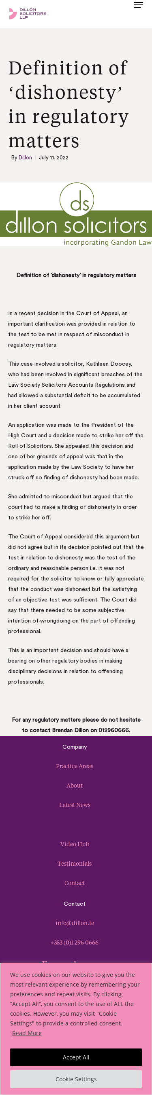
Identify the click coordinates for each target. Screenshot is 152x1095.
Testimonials (75, 863)
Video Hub (74, 844)
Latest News (74, 805)
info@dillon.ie (75, 923)
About (74, 785)
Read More (27, 1033)
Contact (74, 883)
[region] (76, 1029)
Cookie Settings (76, 1079)
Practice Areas (74, 766)
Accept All (76, 1057)
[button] (138, 13)
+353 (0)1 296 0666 (74, 942)
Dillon (25, 157)
